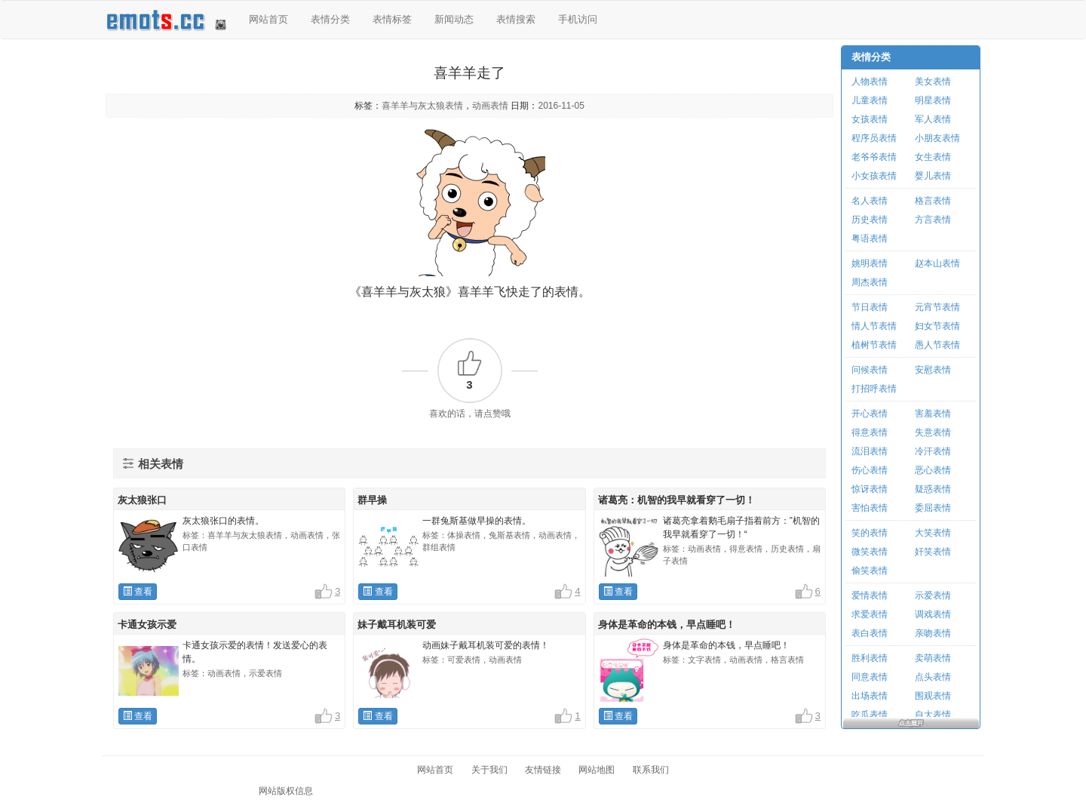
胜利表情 (869, 658)
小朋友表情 (937, 138)
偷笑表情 (869, 570)
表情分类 (330, 19)
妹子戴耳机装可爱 (396, 624)
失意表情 (933, 432)
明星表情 (933, 100)
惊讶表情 (869, 489)
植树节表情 (874, 345)
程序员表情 (874, 138)
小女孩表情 (874, 176)
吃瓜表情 (869, 714)
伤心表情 (869, 470)
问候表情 (869, 370)
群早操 (372, 500)
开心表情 (869, 413)
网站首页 (268, 19)
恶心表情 (933, 470)
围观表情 (933, 696)
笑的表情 (869, 533)
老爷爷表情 (874, 157)
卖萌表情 (933, 658)
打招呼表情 (874, 388)
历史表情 (869, 219)
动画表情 (490, 105)
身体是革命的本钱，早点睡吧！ (666, 624)
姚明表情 (869, 263)
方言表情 (933, 219)
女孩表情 (869, 119)
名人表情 (869, 200)
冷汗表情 (933, 451)
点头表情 (933, 677)
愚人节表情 (937, 345)
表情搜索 (515, 19)
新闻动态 (454, 19)
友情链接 (543, 769)
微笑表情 (869, 551)
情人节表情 (874, 326)
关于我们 (489, 769)
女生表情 (933, 157)
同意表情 (869, 677)
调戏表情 (933, 614)
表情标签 (392, 19)
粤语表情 (869, 238)
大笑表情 (933, 533)
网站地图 (596, 769)
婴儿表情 (933, 176)
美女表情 (933, 81)
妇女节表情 (937, 326)
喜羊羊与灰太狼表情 (422, 105)
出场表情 (869, 696)
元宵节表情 (937, 307)
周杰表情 (869, 282)
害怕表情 (869, 508)
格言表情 (933, 200)
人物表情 (869, 81)
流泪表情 (869, 451)
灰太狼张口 (142, 500)
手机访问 (577, 19)
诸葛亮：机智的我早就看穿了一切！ (676, 500)
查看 (137, 591)
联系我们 (651, 769)
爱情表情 (869, 595)
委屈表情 (933, 508)
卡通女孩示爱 (147, 624)
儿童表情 (869, 100)
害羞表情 (933, 413)
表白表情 (869, 633)
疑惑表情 (933, 489)
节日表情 (869, 307)
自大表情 (933, 714)
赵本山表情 (937, 263)
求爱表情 (869, 614)
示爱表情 (933, 595)
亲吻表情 (933, 633)
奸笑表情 (933, 551)
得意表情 (869, 432)
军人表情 (933, 119)
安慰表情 (933, 370)
